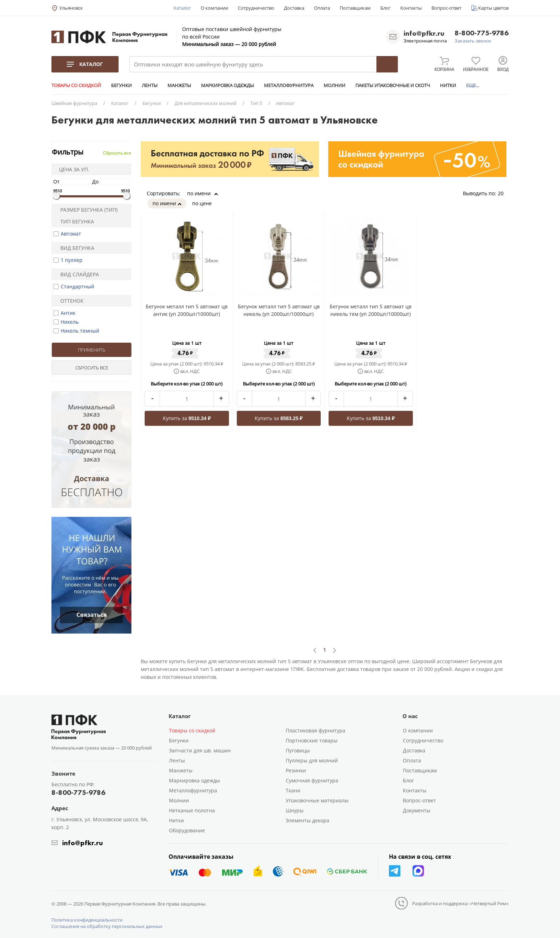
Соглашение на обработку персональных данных (106, 926)
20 (503, 193)
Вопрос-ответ (446, 8)
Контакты (411, 8)
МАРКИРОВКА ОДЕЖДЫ (227, 85)
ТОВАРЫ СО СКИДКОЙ (76, 85)
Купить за (187, 418)
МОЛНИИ (334, 85)
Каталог (182, 8)
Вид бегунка (74, 247)
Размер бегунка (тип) (86, 209)
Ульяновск (71, 8)
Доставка (294, 8)
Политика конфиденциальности (86, 920)
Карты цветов (493, 8)
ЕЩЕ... (472, 85)
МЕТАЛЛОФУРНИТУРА (289, 85)
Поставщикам (355, 8)
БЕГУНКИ (121, 85)
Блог (385, 8)
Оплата (322, 8)
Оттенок (69, 300)
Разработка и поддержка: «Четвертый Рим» (460, 903)
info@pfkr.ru (424, 33)
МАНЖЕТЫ (179, 85)
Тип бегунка (74, 221)
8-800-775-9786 (482, 33)
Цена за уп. (71, 169)
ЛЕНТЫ (150, 85)
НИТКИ (448, 85)
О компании (214, 8)
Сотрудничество (256, 8)
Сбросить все (117, 153)
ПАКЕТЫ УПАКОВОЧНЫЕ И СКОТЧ (392, 85)
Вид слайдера (76, 274)
